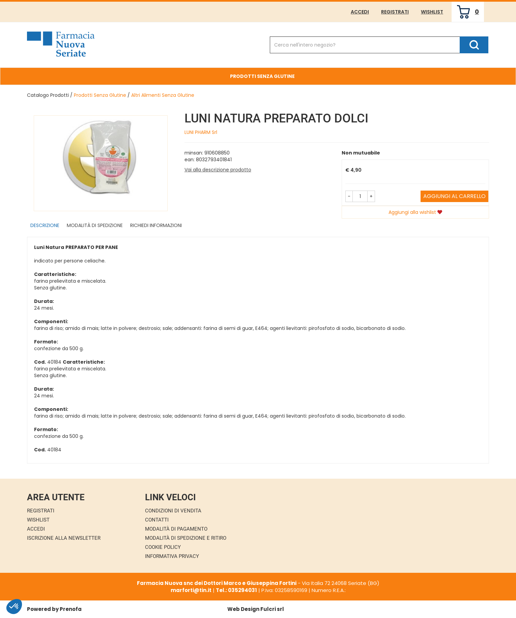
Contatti (157, 520)
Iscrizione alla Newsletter (64, 538)
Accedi (360, 11)
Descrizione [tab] (44, 225)
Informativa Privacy (172, 556)
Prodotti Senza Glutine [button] (262, 76)
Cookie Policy (163, 547)
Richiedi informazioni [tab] (156, 225)
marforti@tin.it (191, 590)
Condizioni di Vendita (173, 511)
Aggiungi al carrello (454, 196)
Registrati (395, 11)
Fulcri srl (272, 609)
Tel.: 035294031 (236, 590)
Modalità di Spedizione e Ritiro (185, 538)
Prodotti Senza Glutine (100, 95)
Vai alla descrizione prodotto (217, 169)
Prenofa (71, 609)
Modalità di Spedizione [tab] (95, 225)
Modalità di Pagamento (176, 529)
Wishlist (432, 11)
